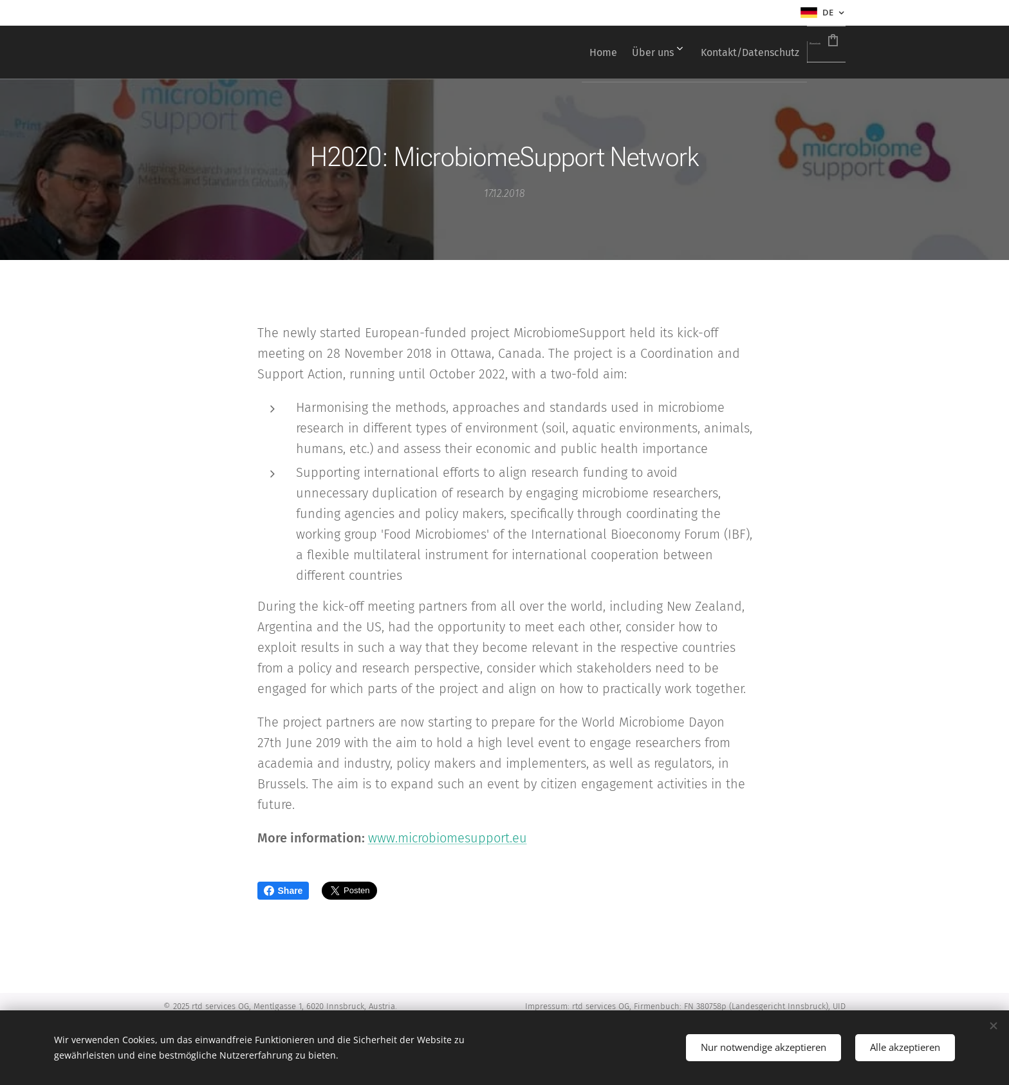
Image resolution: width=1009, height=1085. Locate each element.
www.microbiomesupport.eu (447, 838)
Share (283, 891)
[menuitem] (537, 52)
